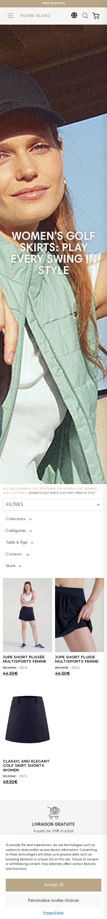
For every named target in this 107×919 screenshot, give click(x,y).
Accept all (53, 885)
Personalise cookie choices (53, 901)
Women (22, 489)
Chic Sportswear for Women (52, 489)
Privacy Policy (53, 913)
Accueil (8, 489)
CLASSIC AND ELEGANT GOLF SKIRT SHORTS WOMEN (26, 765)
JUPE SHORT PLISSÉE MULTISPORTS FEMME (24, 659)
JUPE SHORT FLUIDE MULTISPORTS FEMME (76, 659)
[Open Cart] (96, 16)
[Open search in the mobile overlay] (85, 16)
